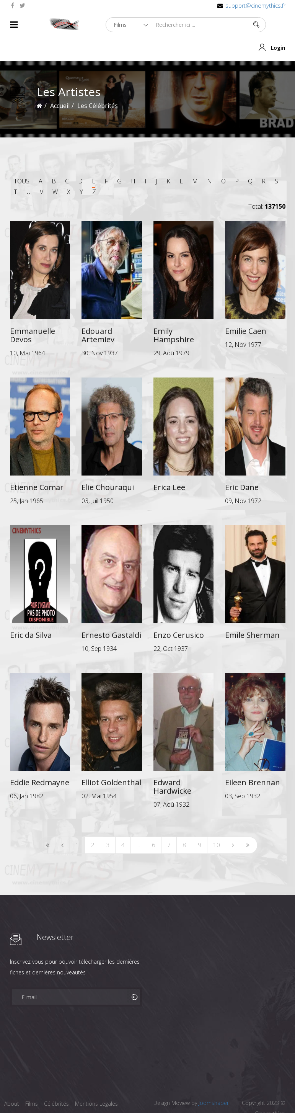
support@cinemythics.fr (255, 5)
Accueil (60, 82)
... (138, 822)
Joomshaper (214, 1080)
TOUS (21, 158)
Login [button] (278, 24)
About (11, 1081)
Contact (14, 1093)
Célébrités (59, 1081)
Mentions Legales (101, 1081)
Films (33, 1081)
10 (216, 822)
